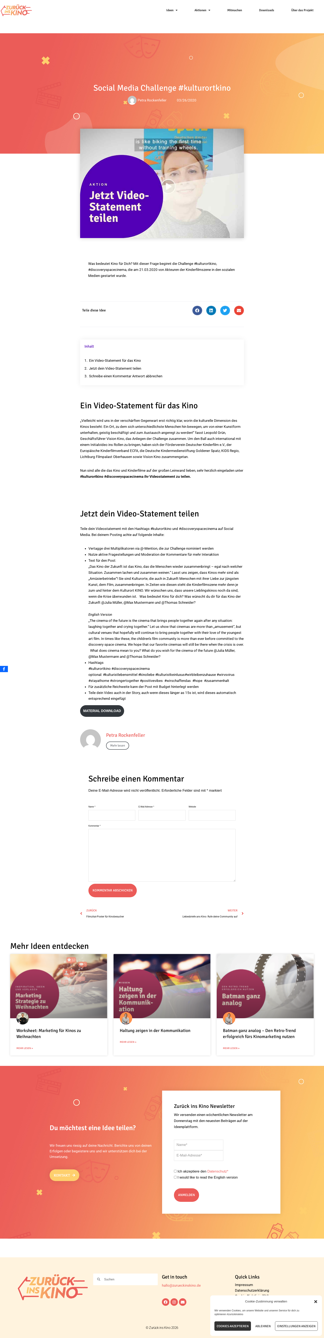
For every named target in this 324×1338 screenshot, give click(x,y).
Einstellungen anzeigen (296, 1326)
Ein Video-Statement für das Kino (115, 360)
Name (91, 807)
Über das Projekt (302, 10)
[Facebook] (4, 669)
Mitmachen (234, 10)
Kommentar (94, 826)
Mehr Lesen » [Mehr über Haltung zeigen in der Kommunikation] (128, 1042)
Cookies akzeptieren (233, 1326)
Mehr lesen (117, 745)
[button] (316, 1302)
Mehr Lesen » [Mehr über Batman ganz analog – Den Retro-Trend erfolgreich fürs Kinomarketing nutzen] (231, 1048)
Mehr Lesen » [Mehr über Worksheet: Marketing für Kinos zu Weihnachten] (24, 1048)
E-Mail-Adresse (146, 807)
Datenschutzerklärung (252, 1290)
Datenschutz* (217, 1171)
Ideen (171, 10)
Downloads (266, 10)
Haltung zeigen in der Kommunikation (155, 1030)
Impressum (244, 1285)
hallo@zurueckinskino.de (181, 1285)
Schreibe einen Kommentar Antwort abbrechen (125, 376)
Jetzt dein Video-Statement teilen (115, 368)
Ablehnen (263, 1326)
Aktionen (202, 10)
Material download (102, 711)
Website (192, 807)
